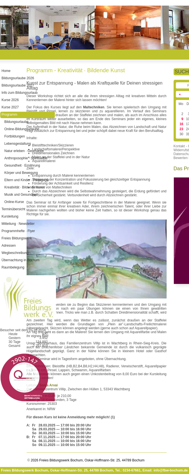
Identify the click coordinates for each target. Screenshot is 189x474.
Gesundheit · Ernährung (22, 165)
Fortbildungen (14, 136)
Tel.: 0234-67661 (128, 470)
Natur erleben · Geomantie (24, 151)
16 (181, 124)
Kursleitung (9, 216)
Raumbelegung (12, 267)
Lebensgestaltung (17, 144)
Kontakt (179, 146)
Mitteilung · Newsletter (17, 224)
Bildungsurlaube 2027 (17, 85)
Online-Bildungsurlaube (21, 129)
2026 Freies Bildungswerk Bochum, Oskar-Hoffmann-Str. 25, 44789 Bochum (87, 460)
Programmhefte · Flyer (18, 231)
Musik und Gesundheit (21, 195)
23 (181, 129)
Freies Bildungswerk (16, 238)
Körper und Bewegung (21, 173)
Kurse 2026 (9, 100)
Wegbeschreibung (15, 253)
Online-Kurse (14, 202)
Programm (9, 114)
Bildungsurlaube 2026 (17, 78)
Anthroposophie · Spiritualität (25, 158)
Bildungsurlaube (16, 122)
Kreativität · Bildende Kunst (24, 187)
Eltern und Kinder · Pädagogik (26, 180)
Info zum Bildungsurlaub (19, 93)
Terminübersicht (13, 209)
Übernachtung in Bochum (20, 260)
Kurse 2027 (9, 107)
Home (5, 71)
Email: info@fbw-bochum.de (165, 470)
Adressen (8, 245)
